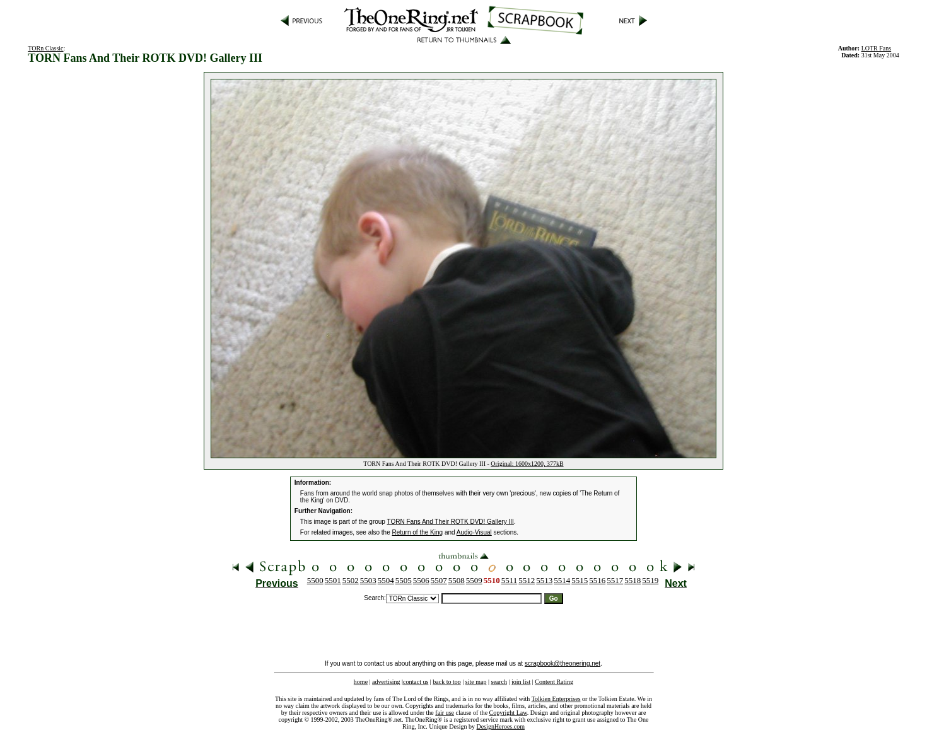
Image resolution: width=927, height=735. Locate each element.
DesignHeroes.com (501, 726)
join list (520, 681)
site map (476, 681)
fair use (444, 712)
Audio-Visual (474, 532)
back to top (446, 681)
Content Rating (554, 681)
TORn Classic (45, 48)
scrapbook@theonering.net (562, 663)
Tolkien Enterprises (556, 698)
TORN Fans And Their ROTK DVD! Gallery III (450, 521)
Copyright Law (508, 712)
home (361, 681)
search (499, 681)
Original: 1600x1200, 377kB (527, 463)
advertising (386, 681)
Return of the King (417, 532)
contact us (415, 681)
